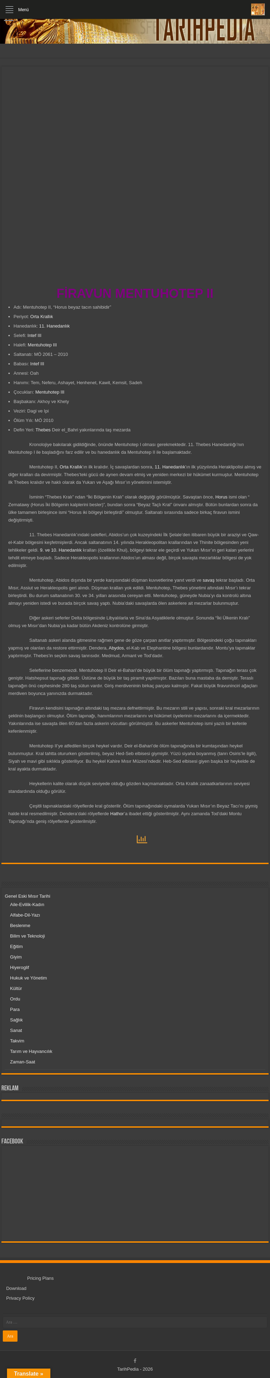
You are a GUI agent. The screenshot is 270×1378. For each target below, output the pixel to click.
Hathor (117, 813)
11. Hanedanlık (54, 326)
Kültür (16, 988)
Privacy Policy (20, 1298)
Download (16, 1288)
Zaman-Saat (22, 1061)
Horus (221, 497)
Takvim (17, 1040)
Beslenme (20, 925)
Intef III (35, 335)
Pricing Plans (40, 1278)
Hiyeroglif (19, 967)
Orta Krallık (41, 316)
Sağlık (16, 1019)
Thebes (43, 429)
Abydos (116, 648)
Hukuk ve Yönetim (28, 978)
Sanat (16, 1030)
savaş (209, 580)
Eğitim (16, 946)
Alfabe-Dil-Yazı (25, 915)
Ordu (15, 999)
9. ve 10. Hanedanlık (60, 550)
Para (15, 1009)
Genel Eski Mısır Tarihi (27, 896)
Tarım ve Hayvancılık (31, 1051)
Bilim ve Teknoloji (27, 936)
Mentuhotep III (42, 344)
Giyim (16, 957)
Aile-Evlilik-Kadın (27, 904)
